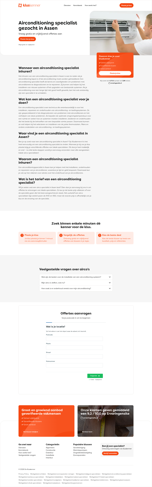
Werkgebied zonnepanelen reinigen (61, 474)
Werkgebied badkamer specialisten (76, 480)
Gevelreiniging (79, 447)
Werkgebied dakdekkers (54, 477)
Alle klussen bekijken (30, 432)
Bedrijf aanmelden (110, 453)
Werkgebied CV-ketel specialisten (101, 477)
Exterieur (49, 452)
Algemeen (50, 447)
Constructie (50, 450)
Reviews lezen (87, 432)
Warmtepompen (80, 450)
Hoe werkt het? (90, 5)
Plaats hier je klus (27, 39)
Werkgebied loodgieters (53, 480)
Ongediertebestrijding (82, 452)
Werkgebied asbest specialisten (76, 477)
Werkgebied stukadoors (51, 483)
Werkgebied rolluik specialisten (30, 483)
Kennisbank (77, 5)
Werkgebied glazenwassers (120, 480)
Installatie (50, 455)
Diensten (67, 5)
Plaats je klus (126, 5)
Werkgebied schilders (38, 474)
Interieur (49, 457)
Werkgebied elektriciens (99, 480)
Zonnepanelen (79, 455)
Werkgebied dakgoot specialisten (88, 474)
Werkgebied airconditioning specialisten (117, 474)
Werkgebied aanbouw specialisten (31, 477)
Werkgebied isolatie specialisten (30, 480)
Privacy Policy (24, 474)
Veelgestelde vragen (27, 455)
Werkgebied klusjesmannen (72, 483)
